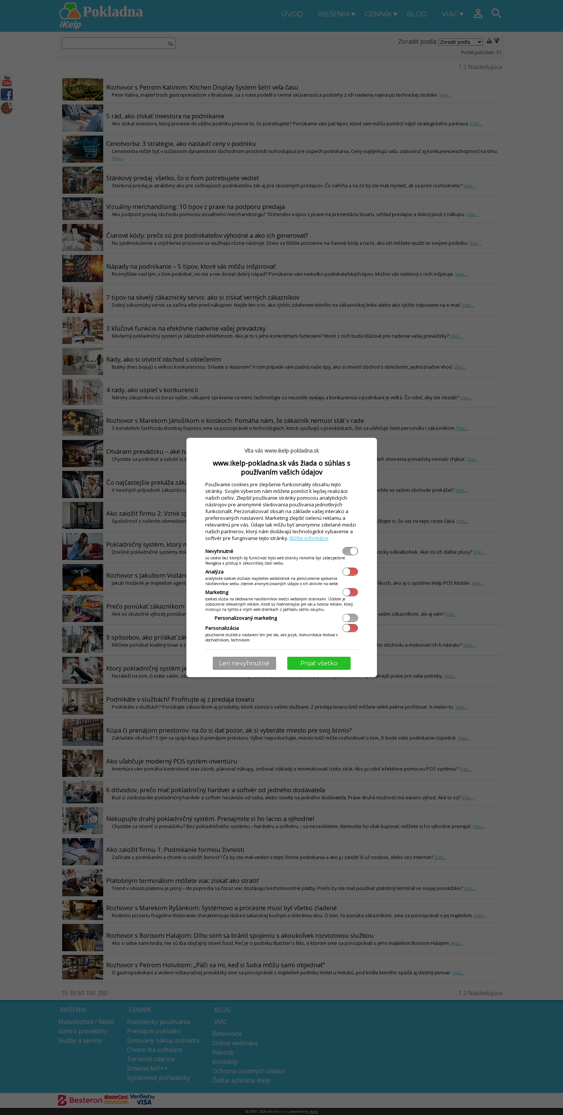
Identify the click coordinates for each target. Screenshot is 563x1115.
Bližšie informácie (309, 538)
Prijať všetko (319, 663)
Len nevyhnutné (244, 663)
